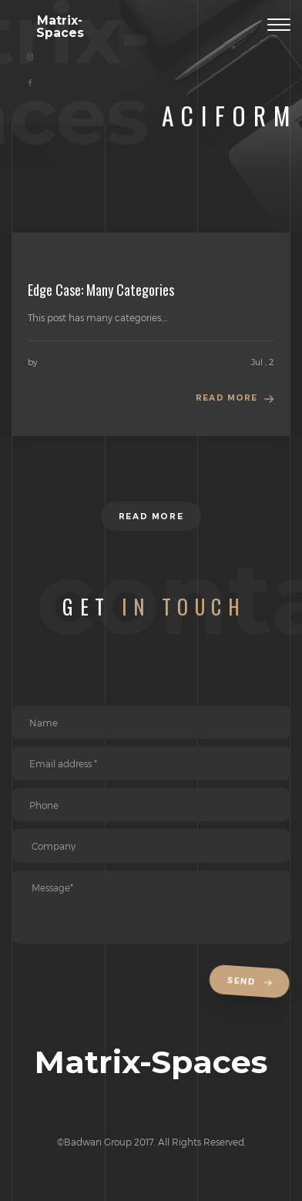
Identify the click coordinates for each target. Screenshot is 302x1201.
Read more (226, 398)
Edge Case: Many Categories (101, 290)
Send (252, 982)
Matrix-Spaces (60, 27)
